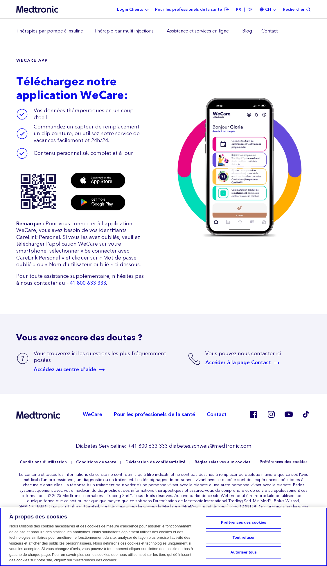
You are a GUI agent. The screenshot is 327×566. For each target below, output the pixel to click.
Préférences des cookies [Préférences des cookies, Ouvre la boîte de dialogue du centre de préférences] (243, 522)
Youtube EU (288, 414)
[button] (239, 167)
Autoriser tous (244, 552)
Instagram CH (271, 414)
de (250, 10)
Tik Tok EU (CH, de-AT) (306, 414)
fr (238, 10)
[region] (163, 31)
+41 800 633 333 (86, 283)
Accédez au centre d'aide (65, 369)
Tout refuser (244, 537)
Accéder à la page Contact (238, 362)
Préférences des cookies (284, 462)
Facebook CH (253, 414)
